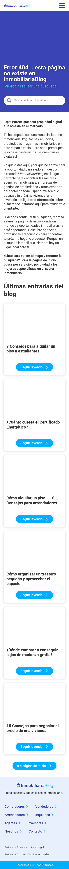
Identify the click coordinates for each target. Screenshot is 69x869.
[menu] (62, 5)
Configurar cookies (38, 854)
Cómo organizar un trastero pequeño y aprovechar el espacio (31, 579)
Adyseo (49, 864)
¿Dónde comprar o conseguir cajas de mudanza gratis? (32, 652)
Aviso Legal (37, 847)
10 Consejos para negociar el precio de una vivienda (32, 728)
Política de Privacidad (17, 847)
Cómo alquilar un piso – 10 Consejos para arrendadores (31, 500)
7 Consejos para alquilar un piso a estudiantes (30, 348)
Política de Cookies (15, 854)
